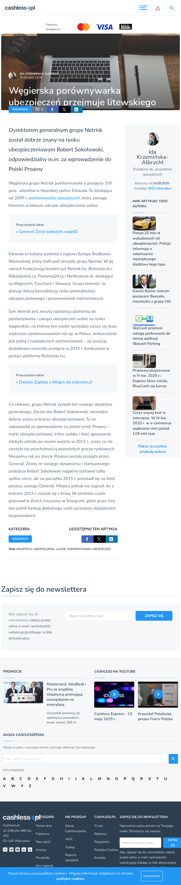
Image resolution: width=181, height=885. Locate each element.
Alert (68, 839)
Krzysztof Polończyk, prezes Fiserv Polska (155, 716)
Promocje (12, 671)
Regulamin (102, 842)
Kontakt (100, 858)
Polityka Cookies (106, 850)
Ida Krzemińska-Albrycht (39, 74)
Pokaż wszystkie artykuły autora (152, 449)
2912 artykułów (159, 188)
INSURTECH (20, 109)
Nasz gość (43, 842)
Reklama (100, 834)
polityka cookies (70, 878)
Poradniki (42, 858)
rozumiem (152, 876)
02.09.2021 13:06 (31, 77)
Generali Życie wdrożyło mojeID (47, 231)
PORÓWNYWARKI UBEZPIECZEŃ (89, 549)
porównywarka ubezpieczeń (54, 197)
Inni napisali (44, 865)
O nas (98, 826)
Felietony (42, 834)
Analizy (41, 850)
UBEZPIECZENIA (44, 549)
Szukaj (69, 847)
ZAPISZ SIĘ (154, 615)
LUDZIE (61, 549)
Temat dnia (44, 826)
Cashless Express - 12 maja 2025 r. (113, 716)
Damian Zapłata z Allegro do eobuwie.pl (54, 381)
